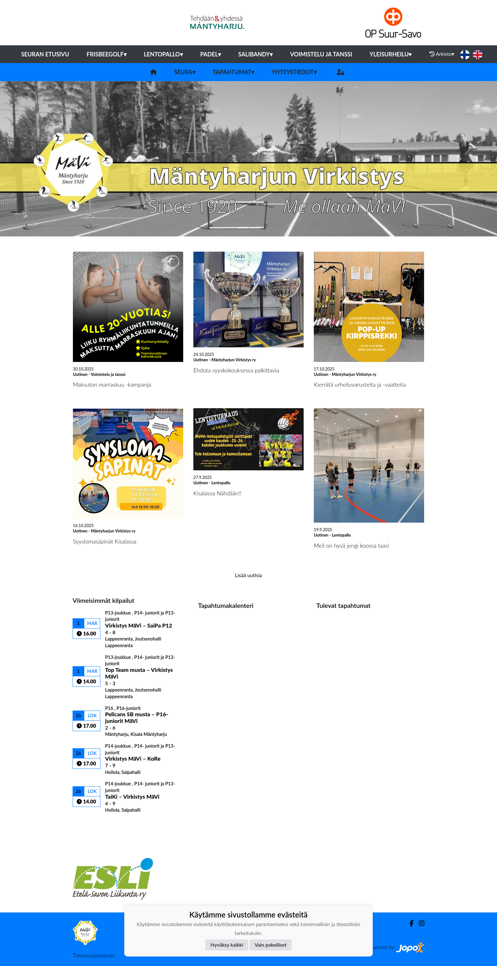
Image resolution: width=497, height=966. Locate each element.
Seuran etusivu (45, 54)
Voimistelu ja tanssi (321, 54)
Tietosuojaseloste (94, 955)
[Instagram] (419, 923)
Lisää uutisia (248, 575)
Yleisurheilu (390, 54)
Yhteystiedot (294, 71)
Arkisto (441, 54)
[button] (37, 158)
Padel (210, 54)
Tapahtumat (233, 71)
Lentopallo (163, 54)
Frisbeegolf (106, 54)
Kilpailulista (89, 824)
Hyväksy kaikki (226, 945)
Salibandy (255, 54)
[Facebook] (409, 923)
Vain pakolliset (271, 945)
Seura (184, 71)
